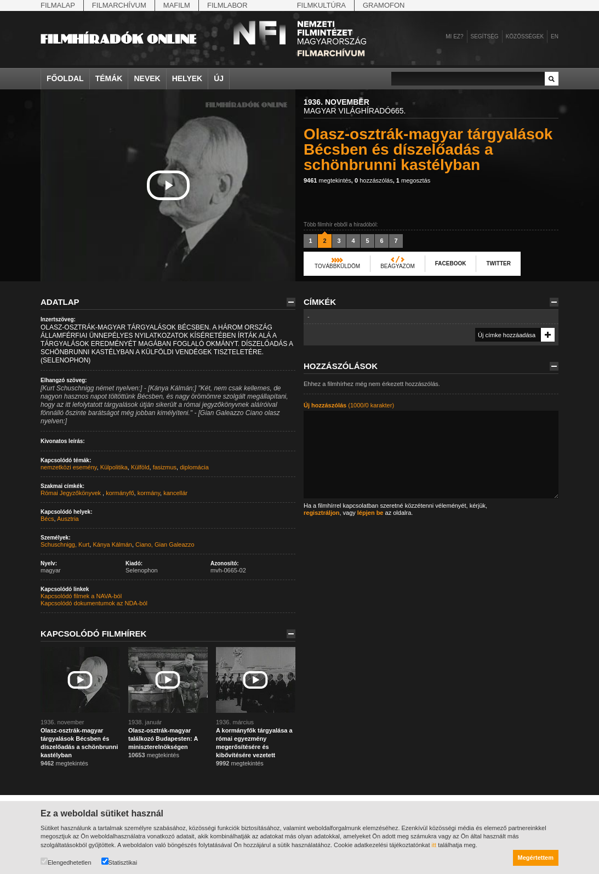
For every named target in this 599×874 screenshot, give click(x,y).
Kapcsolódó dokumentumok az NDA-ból (94, 603)
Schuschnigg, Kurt (65, 544)
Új (219, 78)
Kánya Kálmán (112, 544)
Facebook (450, 263)
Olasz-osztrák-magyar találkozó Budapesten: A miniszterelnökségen (163, 738)
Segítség (485, 36)
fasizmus (164, 467)
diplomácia (194, 467)
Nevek (147, 78)
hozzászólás (374, 180)
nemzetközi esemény (69, 467)
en (554, 36)
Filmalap (58, 5)
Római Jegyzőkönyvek (71, 493)
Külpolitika (114, 467)
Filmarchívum (119, 5)
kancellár (175, 493)
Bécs (47, 518)
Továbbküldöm (337, 266)
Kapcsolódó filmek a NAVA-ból (81, 596)
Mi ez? (454, 36)
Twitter (498, 263)
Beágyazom (397, 266)
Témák (109, 78)
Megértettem (536, 857)
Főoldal (65, 78)
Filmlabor (227, 5)
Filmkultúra (321, 5)
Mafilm (176, 5)
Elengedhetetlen (66, 862)
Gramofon (384, 5)
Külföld (140, 467)
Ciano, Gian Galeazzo (165, 544)
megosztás (413, 180)
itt (434, 845)
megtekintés (327, 180)
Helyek (187, 78)
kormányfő (120, 493)
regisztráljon (321, 512)
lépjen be (370, 512)
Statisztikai (119, 862)
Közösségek (525, 36)
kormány (149, 493)
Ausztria (68, 518)
